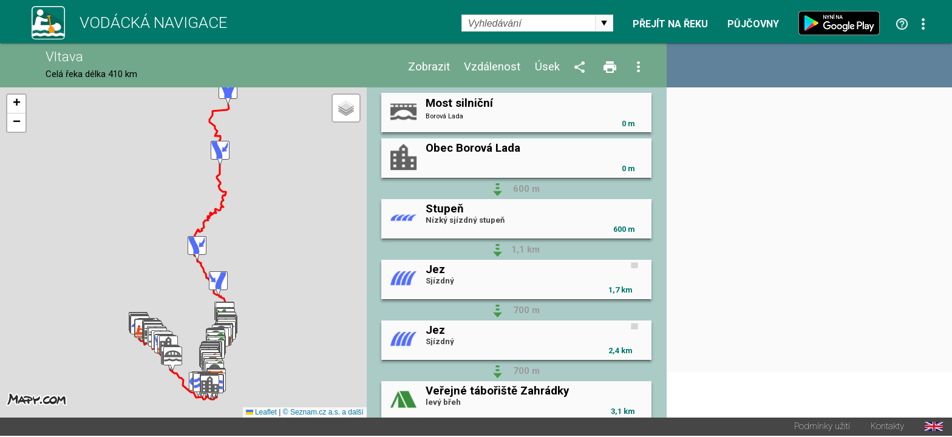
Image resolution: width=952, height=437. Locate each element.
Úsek (547, 67)
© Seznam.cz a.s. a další (323, 413)
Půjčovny (753, 24)
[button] (172, 359)
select (604, 23)
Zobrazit (429, 67)
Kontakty (887, 427)
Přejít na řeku (670, 24)
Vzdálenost (492, 67)
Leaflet (261, 413)
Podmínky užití (822, 427)
